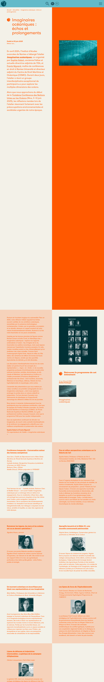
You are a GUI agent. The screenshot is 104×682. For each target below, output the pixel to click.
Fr (52, 3)
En (57, 3)
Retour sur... (11, 43)
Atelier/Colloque (65, 383)
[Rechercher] (47, 3)
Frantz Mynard (14, 66)
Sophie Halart (17, 60)
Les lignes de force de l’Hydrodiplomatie (75, 587)
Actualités (16, 10)
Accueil (9, 10)
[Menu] (100, 3)
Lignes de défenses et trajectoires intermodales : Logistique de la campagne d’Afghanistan (24, 653)
